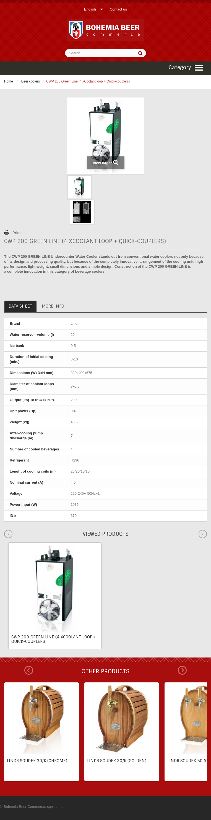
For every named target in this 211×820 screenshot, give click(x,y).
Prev (28, 670)
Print (16, 233)
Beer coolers (30, 81)
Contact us (118, 9)
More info (53, 306)
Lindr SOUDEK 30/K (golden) (116, 761)
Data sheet (20, 306)
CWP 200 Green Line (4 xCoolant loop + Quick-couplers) (53, 639)
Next (182, 670)
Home (8, 81)
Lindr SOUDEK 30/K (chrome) (37, 761)
